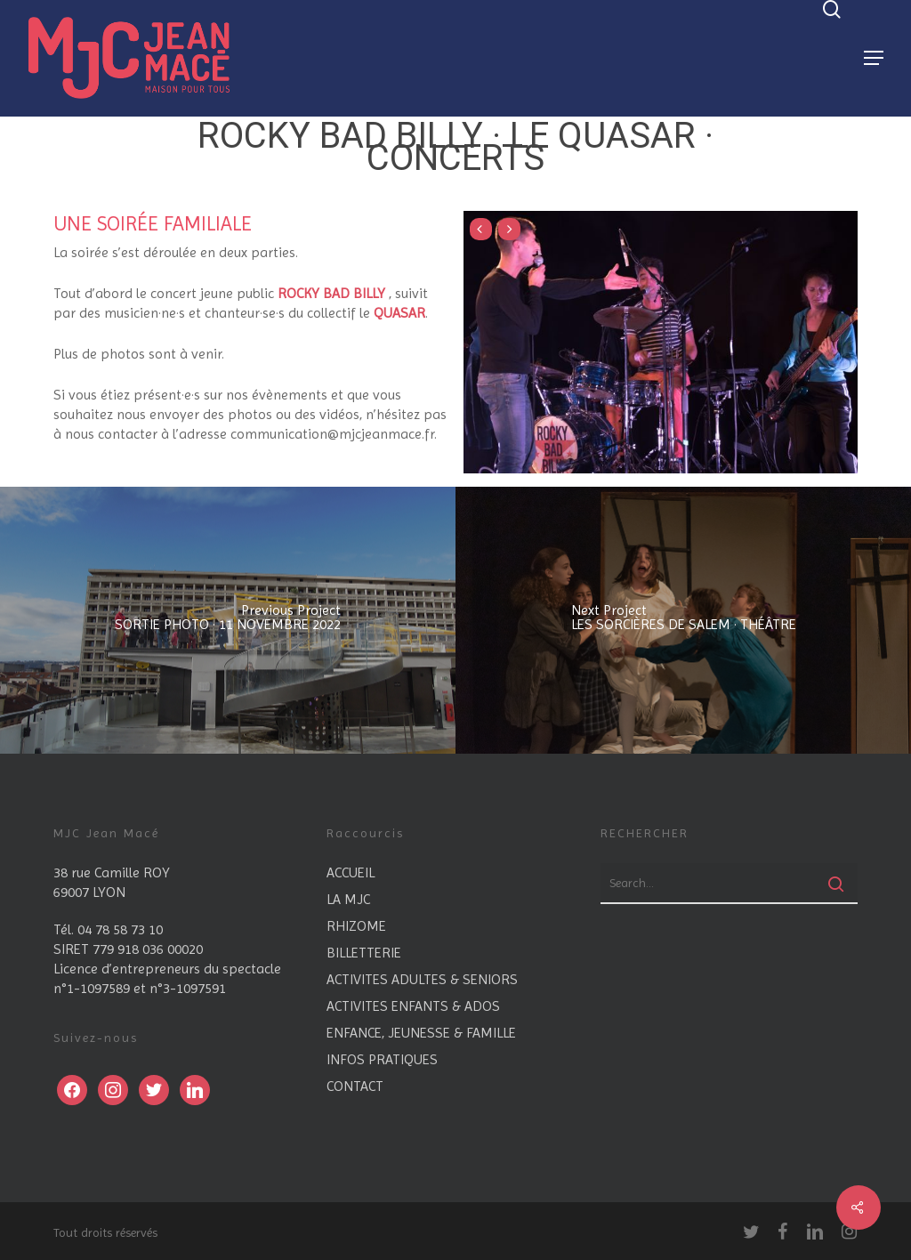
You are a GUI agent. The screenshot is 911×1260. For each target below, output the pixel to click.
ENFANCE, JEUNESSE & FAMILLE (421, 1032)
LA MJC (348, 899)
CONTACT (355, 1086)
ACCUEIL (351, 872)
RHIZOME (356, 925)
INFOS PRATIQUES (382, 1059)
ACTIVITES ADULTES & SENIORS (422, 979)
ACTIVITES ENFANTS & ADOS (413, 1006)
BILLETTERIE (364, 952)
